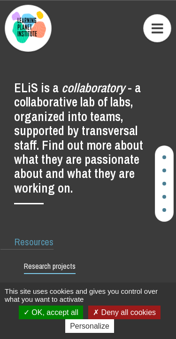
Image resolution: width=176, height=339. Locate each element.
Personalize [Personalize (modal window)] (89, 326)
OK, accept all (50, 312)
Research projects (50, 266)
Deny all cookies (124, 312)
